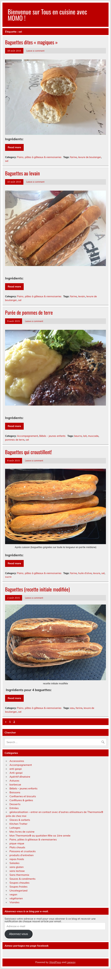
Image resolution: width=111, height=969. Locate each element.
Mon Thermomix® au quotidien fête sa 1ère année (39, 835)
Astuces (14, 780)
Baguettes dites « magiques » (31, 42)
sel (6, 160)
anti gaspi (15, 768)
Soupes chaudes (19, 882)
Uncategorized (18, 890)
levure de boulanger (89, 157)
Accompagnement (27, 435)
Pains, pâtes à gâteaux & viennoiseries (39, 157)
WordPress (55, 962)
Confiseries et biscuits (22, 796)
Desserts (14, 804)
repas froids (16, 859)
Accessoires (16, 761)
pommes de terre (14, 439)
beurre (78, 435)
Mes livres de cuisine (21, 831)
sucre (8, 576)
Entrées (14, 808)
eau (72, 708)
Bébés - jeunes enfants (52, 435)
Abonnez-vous (18, 934)
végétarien (16, 898)
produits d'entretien (21, 855)
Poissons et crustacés (22, 851)
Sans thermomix (19, 874)
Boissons (14, 792)
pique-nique (16, 843)
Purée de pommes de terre (29, 312)
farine (73, 157)
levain (81, 296)
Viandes (14, 902)
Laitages (14, 827)
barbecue (15, 784)
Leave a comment (35, 50)
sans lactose (17, 870)
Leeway (71, 962)
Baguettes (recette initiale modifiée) (37, 589)
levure (96, 573)
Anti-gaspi (16, 772)
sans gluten (16, 867)
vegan (13, 894)
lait (85, 435)
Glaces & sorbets (19, 819)
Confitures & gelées (21, 800)
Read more (14, 147)
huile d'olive (85, 573)
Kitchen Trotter (18, 823)
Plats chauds (17, 847)
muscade (93, 435)
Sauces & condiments (22, 878)
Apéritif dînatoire (19, 776)
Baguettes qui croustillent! (28, 452)
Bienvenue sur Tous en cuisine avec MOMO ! (47, 14)
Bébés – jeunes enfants (23, 788)
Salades (14, 863)
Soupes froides (18, 886)
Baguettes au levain (22, 173)
